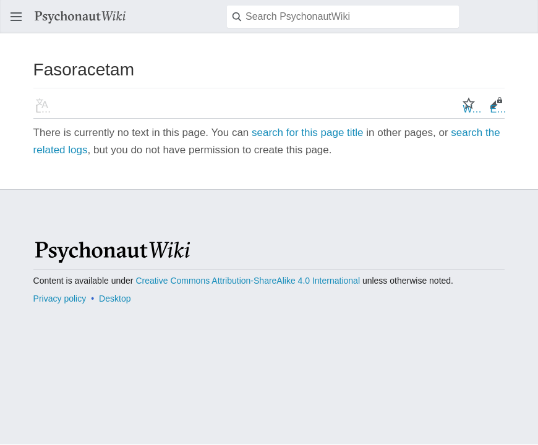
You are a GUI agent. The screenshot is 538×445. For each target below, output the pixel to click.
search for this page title (307, 132)
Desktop (114, 298)
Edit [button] (498, 109)
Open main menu (20, 22)
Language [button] (46, 109)
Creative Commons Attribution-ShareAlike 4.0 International (247, 281)
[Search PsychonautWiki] (343, 17)
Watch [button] (472, 109)
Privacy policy (60, 298)
